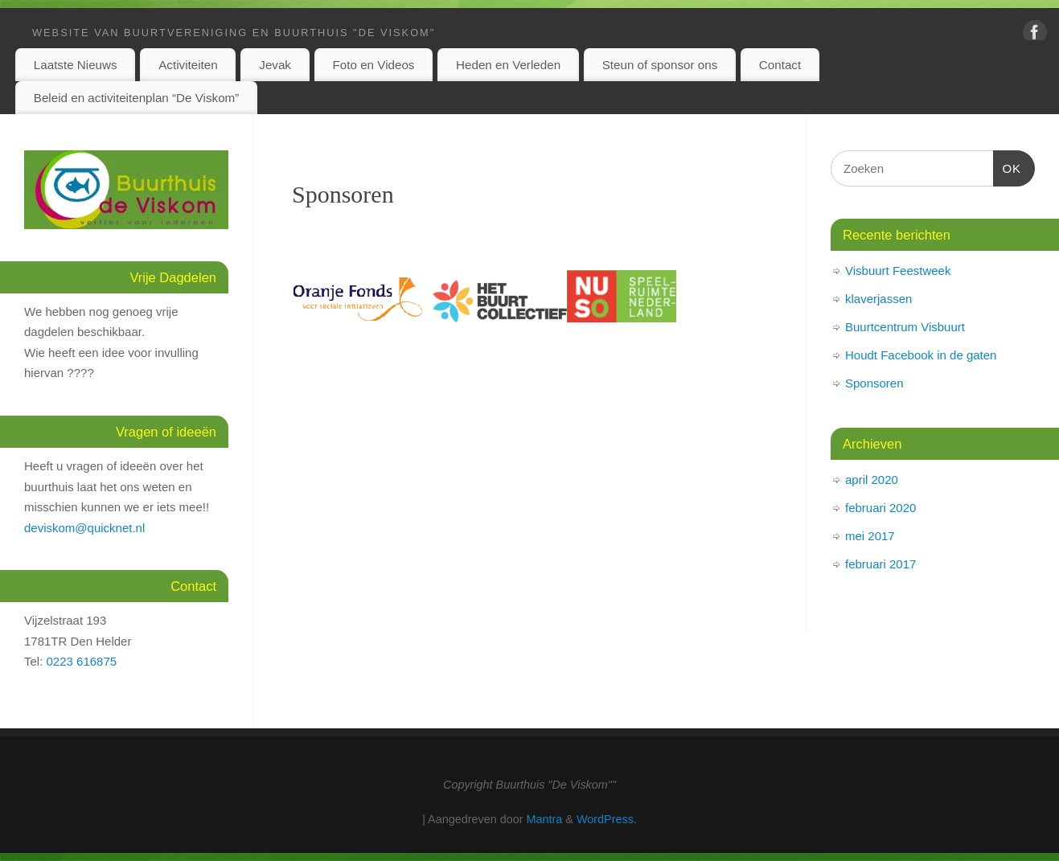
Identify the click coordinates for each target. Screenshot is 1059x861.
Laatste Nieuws (75, 65)
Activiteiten (187, 65)
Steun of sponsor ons (660, 65)
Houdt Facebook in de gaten (920, 355)
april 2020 (871, 479)
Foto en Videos (374, 65)
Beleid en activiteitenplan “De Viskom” (137, 98)
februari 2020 (880, 508)
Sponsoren (343, 194)
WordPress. (607, 819)
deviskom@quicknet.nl (84, 528)
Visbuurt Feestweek (897, 270)
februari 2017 (880, 564)
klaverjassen (878, 298)
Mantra (545, 819)
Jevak (275, 65)
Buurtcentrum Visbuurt (905, 327)
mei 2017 (870, 536)
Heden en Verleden (508, 65)
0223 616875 (82, 661)
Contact (780, 65)
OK (1007, 166)
